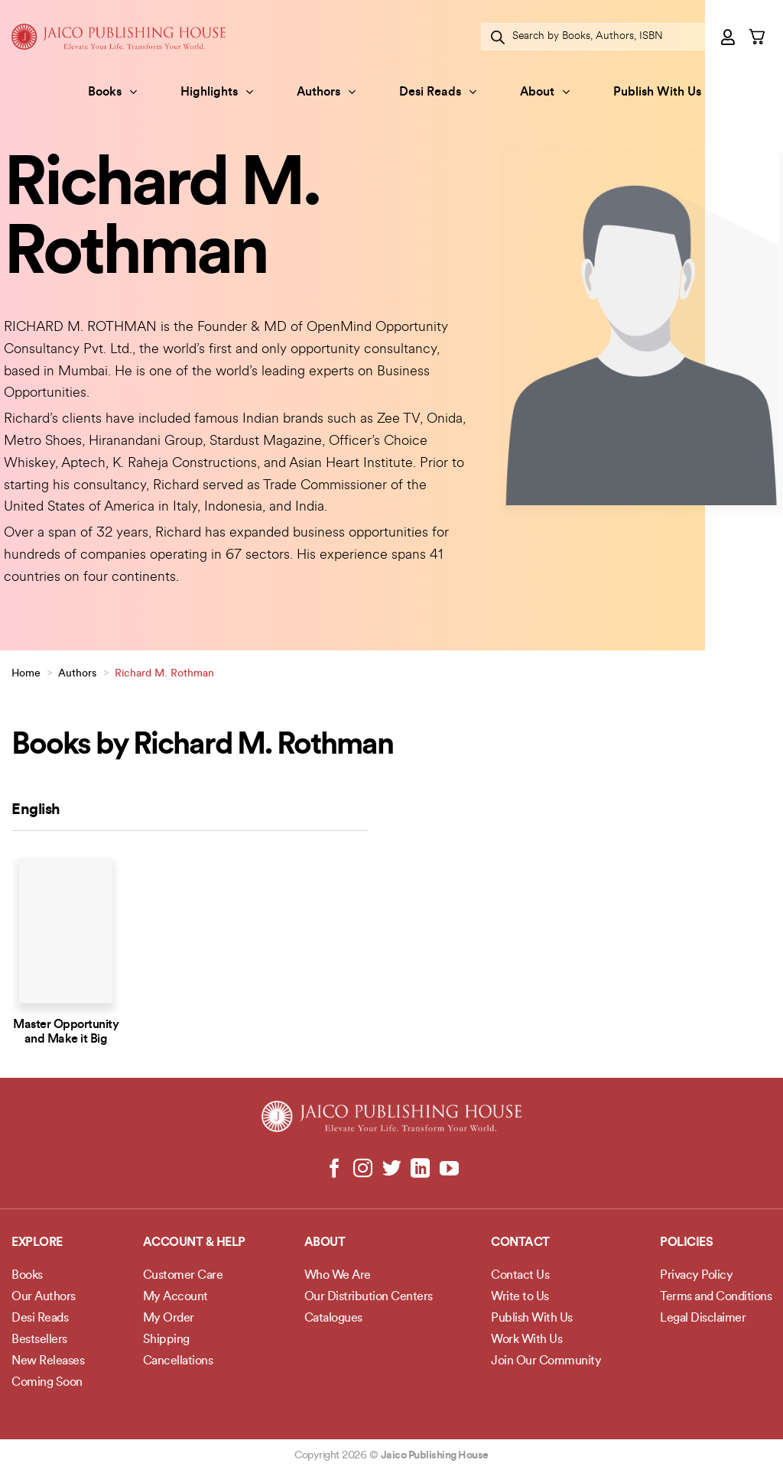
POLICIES (686, 1243)
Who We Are (337, 1276)
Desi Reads (437, 92)
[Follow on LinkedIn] (420, 1169)
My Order (168, 1318)
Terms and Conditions (716, 1297)
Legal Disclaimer (703, 1318)
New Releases (47, 1361)
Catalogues (333, 1318)
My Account (175, 1297)
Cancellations (178, 1361)
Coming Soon (47, 1383)
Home (26, 674)
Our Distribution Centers (368, 1297)
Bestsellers (39, 1340)
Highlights (216, 92)
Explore (37, 1243)
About (545, 92)
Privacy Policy (696, 1276)
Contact (520, 1243)
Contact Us (520, 1276)
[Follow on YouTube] (448, 1169)
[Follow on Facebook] (334, 1169)
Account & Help (194, 1243)
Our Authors (43, 1297)
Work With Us (526, 1340)
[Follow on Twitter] (391, 1169)
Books (112, 92)
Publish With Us (657, 92)
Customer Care (183, 1276)
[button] (728, 36)
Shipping (166, 1340)
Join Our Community (546, 1361)
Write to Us (520, 1297)
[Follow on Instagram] (362, 1169)
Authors (326, 92)
